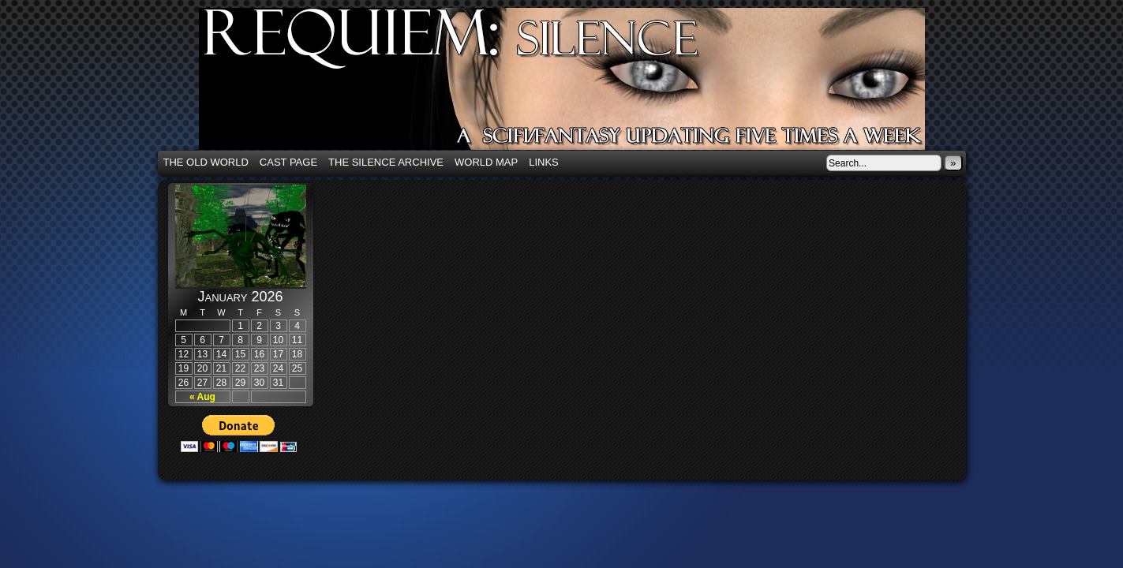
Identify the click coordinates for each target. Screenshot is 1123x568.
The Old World (206, 162)
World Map (486, 162)
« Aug (202, 396)
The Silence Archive (386, 162)
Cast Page (288, 162)
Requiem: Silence (585, 83)
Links (544, 162)
